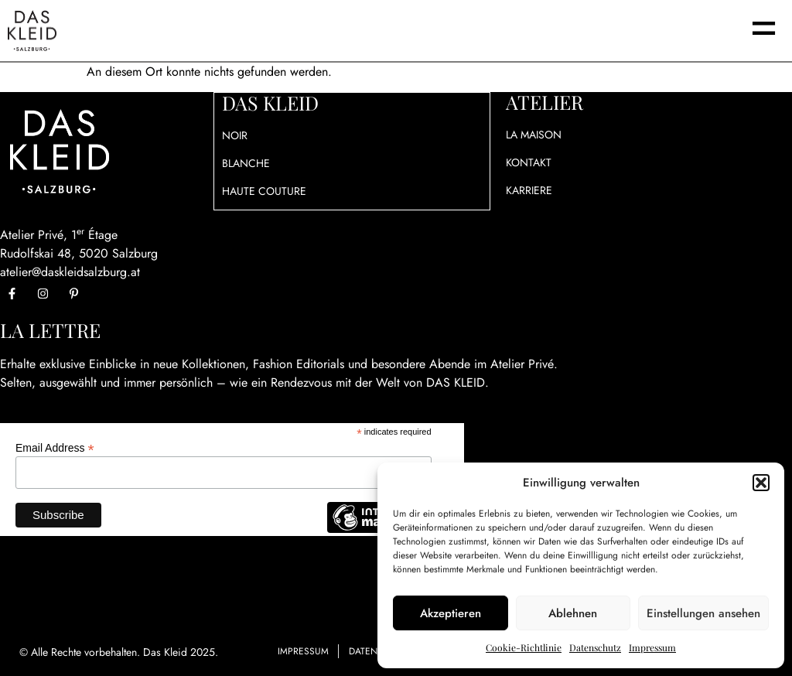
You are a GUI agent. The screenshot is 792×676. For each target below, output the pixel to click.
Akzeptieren (450, 613)
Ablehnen (572, 613)
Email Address (54, 447)
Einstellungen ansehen (703, 613)
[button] (761, 482)
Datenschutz (595, 647)
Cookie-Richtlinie (524, 647)
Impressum (652, 647)
